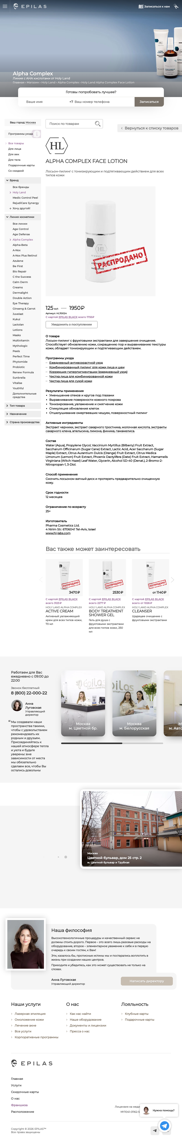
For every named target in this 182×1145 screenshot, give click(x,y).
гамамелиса (125, 431)
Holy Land (48, 82)
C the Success (22, 276)
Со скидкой (16, 170)
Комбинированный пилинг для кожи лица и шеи (87, 367)
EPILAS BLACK (68, 317)
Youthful (18, 388)
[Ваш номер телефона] (102, 102)
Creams (18, 287)
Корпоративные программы (36, 1042)
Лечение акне (25, 1031)
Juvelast (18, 314)
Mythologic (20, 345)
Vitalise (17, 383)
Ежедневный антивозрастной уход (76, 363)
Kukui (16, 319)
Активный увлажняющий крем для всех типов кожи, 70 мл (64, 620)
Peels (16, 351)
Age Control (21, 229)
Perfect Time (21, 356)
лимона (95, 431)
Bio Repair (19, 271)
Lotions (17, 330)
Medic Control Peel (25, 197)
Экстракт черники (59, 427)
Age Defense (21, 234)
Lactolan (18, 324)
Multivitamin (21, 340)
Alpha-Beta (20, 245)
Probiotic (19, 367)
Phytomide (20, 361)
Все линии (20, 223)
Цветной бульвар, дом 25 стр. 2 (118, 858)
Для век (13, 154)
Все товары (16, 143)
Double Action (22, 298)
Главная (18, 82)
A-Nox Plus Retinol (25, 255)
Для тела (14, 159)
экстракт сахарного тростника (97, 427)
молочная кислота (136, 427)
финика (108, 431)
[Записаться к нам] (154, 6)
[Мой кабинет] (176, 6)
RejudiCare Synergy (26, 203)
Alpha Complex (68, 82)
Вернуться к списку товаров (151, 128)
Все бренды (21, 187)
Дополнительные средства (24, 395)
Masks (17, 335)
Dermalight (20, 292)
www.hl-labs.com (58, 533)
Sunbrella (19, 377)
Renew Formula (23, 372)
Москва (31, 122)
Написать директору (147, 986)
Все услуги (23, 1036)
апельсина (80, 431)
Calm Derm (20, 282)
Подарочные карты (21, 165)
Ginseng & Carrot (24, 308)
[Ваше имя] (45, 102)
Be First (18, 266)
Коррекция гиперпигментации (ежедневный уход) (88, 372)
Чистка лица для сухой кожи (70, 381)
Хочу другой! (21, 208)
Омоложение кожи (29, 1025)
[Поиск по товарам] (71, 123)
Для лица (14, 148)
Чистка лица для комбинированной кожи (81, 376)
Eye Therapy (21, 303)
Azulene (18, 261)
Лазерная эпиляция (30, 1019)
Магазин (33, 82)
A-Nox (17, 250)
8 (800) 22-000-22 (29, 693)
